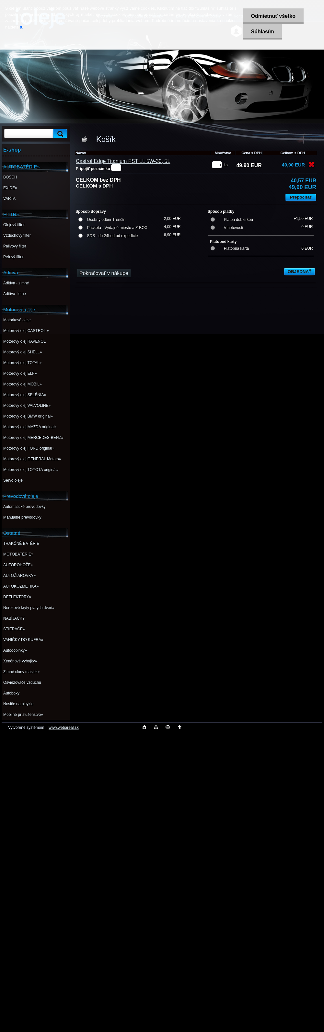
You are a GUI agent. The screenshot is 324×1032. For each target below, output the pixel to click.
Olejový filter (14, 225)
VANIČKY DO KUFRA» (23, 639)
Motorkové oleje (17, 320)
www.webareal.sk (64, 727)
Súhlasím (262, 31)
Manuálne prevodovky (22, 517)
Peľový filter (13, 257)
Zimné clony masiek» (21, 672)
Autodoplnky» (15, 650)
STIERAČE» (14, 629)
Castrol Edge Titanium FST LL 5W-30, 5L (123, 161)
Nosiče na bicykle (18, 704)
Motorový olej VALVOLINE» (27, 405)
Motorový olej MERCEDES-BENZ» (33, 437)
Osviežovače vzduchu (22, 682)
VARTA (9, 198)
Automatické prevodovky (24, 506)
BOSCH (10, 177)
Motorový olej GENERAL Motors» (32, 459)
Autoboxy (11, 693)
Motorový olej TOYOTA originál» (31, 469)
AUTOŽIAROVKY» (19, 575)
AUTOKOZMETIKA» (21, 586)
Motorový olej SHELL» (22, 352)
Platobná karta (236, 248)
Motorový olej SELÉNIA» (24, 395)
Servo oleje (13, 480)
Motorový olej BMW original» (28, 416)
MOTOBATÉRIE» (18, 554)
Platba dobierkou (238, 219)
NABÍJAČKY (14, 618)
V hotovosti (233, 227)
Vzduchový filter (17, 235)
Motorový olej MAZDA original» (30, 427)
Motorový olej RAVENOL (24, 341)
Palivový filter (14, 246)
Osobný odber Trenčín (106, 219)
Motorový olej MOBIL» (22, 384)
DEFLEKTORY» (17, 597)
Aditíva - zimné (16, 283)
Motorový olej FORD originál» (28, 448)
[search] (59, 133)
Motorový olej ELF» (20, 373)
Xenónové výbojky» (20, 661)
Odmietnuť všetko (273, 16)
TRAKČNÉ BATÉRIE (21, 543)
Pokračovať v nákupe (103, 273)
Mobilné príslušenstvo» (23, 714)
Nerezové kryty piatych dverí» (28, 607)
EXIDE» (10, 188)
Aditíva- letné (14, 294)
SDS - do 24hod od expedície (112, 236)
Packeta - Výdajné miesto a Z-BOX (117, 227)
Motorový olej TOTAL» (22, 363)
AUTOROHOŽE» (18, 565)
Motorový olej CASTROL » (26, 330)
